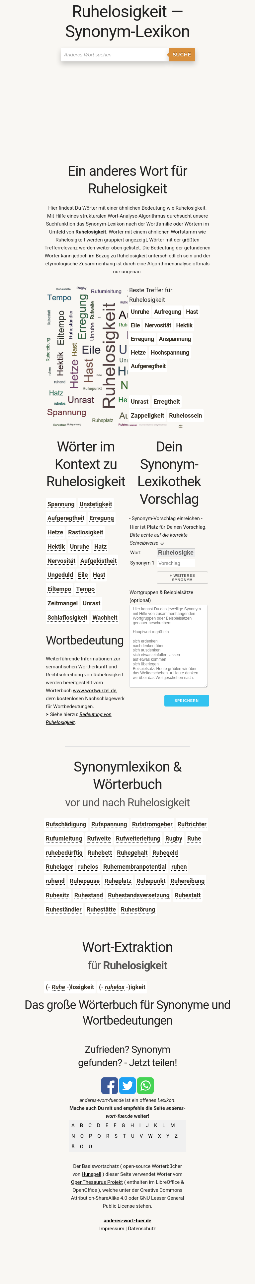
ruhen (179, 866)
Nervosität (61, 560)
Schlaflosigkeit (67, 617)
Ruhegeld (165, 852)
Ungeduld (60, 574)
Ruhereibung (187, 880)
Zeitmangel (62, 603)
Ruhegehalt (132, 852)
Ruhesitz (57, 895)
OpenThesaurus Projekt (97, 1182)
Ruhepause (85, 880)
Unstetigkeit (95, 504)
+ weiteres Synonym (182, 578)
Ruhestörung (138, 909)
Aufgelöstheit (98, 560)
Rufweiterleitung (138, 838)
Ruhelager (59, 866)
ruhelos (88, 866)
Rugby (173, 838)
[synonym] (176, 563)
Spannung (60, 504)
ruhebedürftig (64, 852)
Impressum (111, 1229)
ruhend (55, 880)
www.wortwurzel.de (95, 691)
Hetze (55, 532)
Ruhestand (88, 895)
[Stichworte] (168, 646)
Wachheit (104, 617)
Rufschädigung (66, 824)
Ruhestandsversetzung (139, 895)
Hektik (56, 546)
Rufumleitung (64, 838)
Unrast (91, 603)
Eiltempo (59, 588)
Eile (83, 574)
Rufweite (99, 838)
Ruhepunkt (150, 880)
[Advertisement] (127, 112)
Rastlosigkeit (85, 532)
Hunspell (91, 1174)
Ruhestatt (188, 895)
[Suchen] (115, 54)
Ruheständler (64, 909)
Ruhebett (100, 852)
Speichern (187, 701)
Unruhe (79, 546)
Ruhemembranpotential (134, 866)
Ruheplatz (118, 880)
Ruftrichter (192, 824)
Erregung (101, 517)
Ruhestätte (101, 909)
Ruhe (194, 838)
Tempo (85, 588)
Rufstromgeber (152, 824)
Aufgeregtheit (66, 517)
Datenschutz (142, 1229)
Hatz (100, 546)
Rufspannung (109, 824)
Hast (99, 574)
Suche (182, 55)
